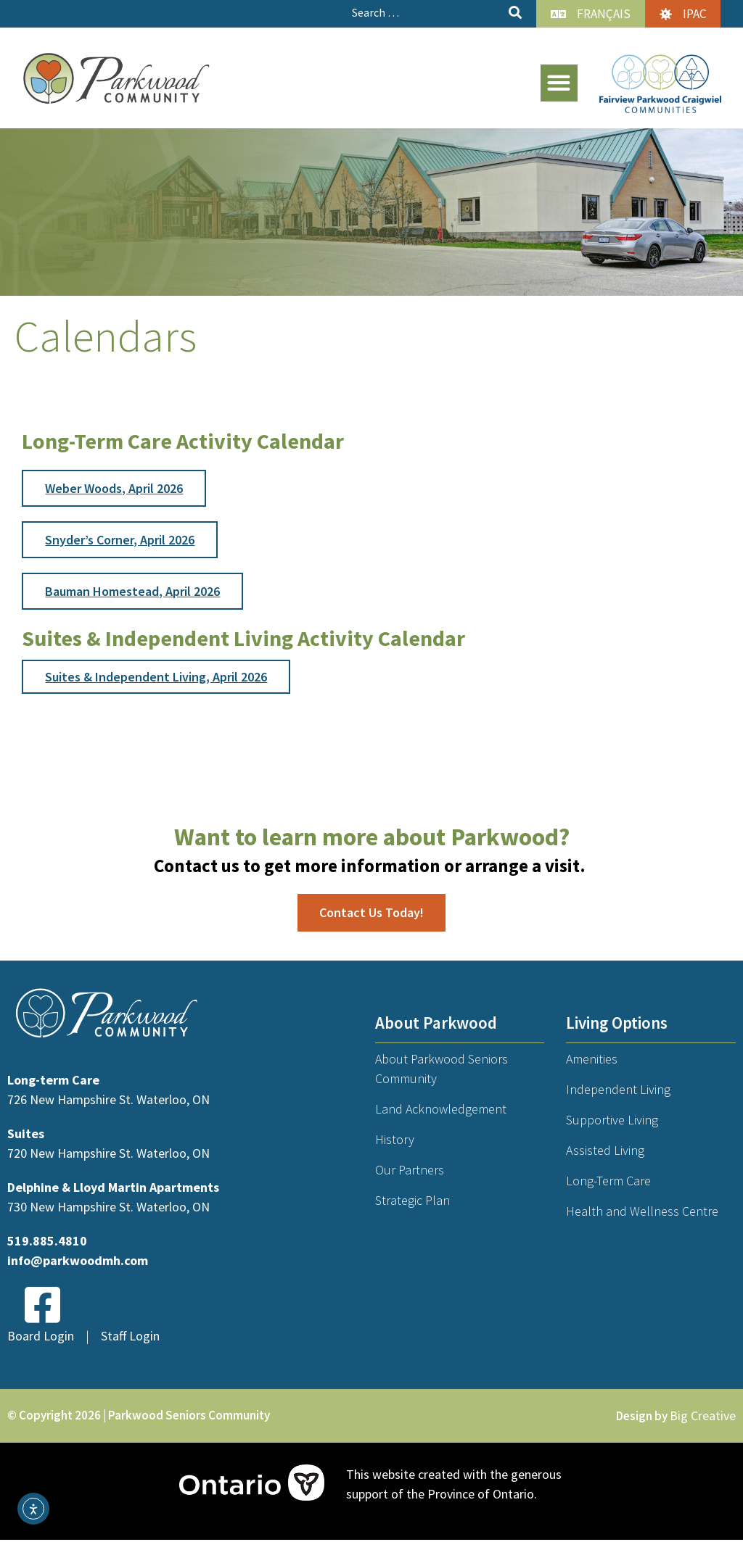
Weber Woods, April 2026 (114, 488)
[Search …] (424, 12)
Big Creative (703, 1416)
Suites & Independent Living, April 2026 (156, 676)
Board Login (40, 1335)
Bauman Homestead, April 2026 (132, 591)
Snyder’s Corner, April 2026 (119, 539)
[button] (559, 83)
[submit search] (515, 13)
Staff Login (130, 1335)
